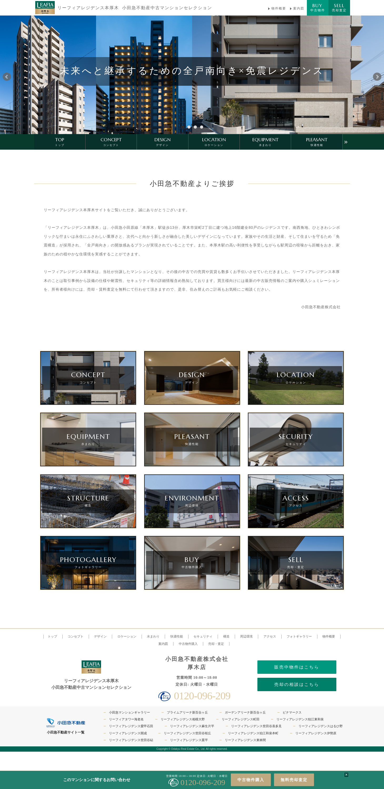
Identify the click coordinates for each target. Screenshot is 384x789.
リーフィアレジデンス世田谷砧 (131, 740)
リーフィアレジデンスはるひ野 (320, 726)
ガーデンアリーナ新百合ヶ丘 (245, 712)
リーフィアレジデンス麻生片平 (192, 726)
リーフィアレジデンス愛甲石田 (131, 726)
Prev (7, 77)
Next (377, 77)
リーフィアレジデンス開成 (128, 733)
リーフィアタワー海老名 (126, 719)
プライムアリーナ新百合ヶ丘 (187, 712)
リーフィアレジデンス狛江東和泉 (300, 719)
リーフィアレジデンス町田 (241, 719)
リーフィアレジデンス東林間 (245, 740)
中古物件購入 (250, 779)
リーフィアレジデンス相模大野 (183, 719)
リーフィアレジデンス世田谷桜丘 (187, 733)
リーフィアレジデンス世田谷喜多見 (256, 726)
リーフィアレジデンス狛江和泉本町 (253, 733)
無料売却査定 (294, 779)
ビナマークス (292, 712)
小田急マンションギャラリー (129, 712)
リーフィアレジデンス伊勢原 (315, 733)
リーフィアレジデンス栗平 (189, 740)
